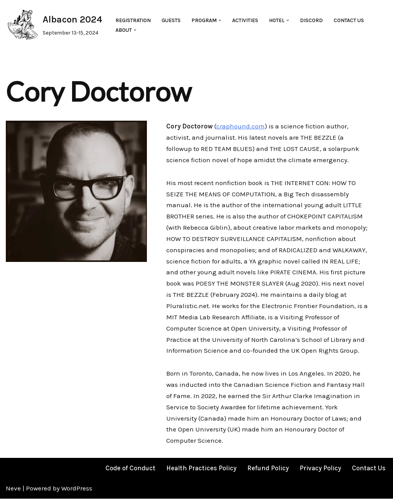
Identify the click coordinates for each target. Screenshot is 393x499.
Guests (171, 20)
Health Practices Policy (201, 468)
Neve (13, 489)
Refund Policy (268, 468)
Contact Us (349, 20)
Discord (311, 20)
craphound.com (240, 126)
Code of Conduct (130, 468)
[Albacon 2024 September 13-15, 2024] (54, 25)
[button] (220, 20)
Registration (133, 20)
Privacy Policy (320, 468)
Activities (245, 20)
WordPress (76, 489)
